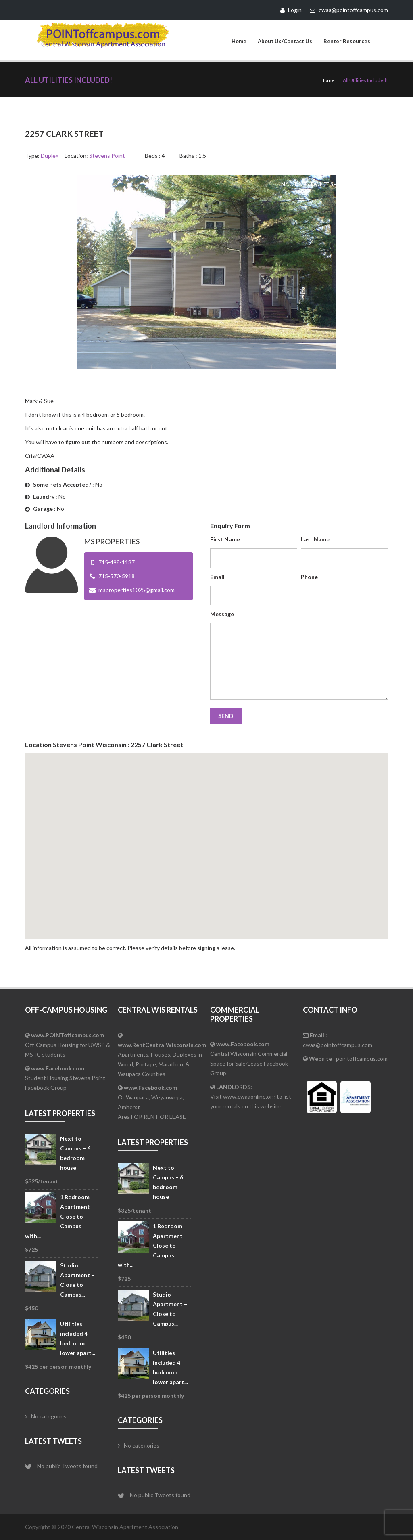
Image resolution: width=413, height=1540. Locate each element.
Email (217, 576)
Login (291, 9)
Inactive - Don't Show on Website (331, 183)
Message (222, 614)
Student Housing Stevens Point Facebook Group (65, 1078)
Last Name (315, 539)
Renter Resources (346, 41)
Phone (309, 576)
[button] (206, 838)
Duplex (49, 155)
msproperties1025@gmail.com (136, 589)
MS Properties (112, 541)
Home (239, 41)
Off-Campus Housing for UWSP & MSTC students (67, 1045)
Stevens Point (107, 155)
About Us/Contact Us (285, 41)
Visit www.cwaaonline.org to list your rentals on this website (250, 1096)
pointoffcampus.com (362, 1058)
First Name (225, 539)
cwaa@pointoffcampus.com (337, 1044)
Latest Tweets (53, 1441)
